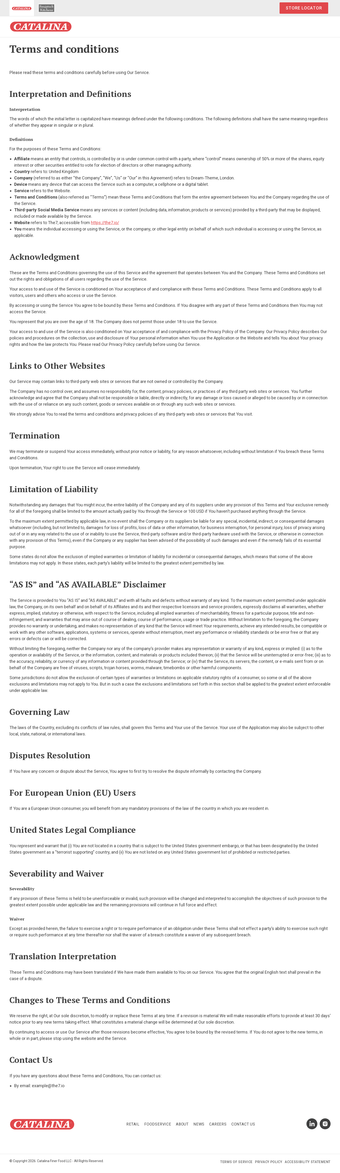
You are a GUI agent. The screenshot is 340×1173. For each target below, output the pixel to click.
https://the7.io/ (105, 222)
